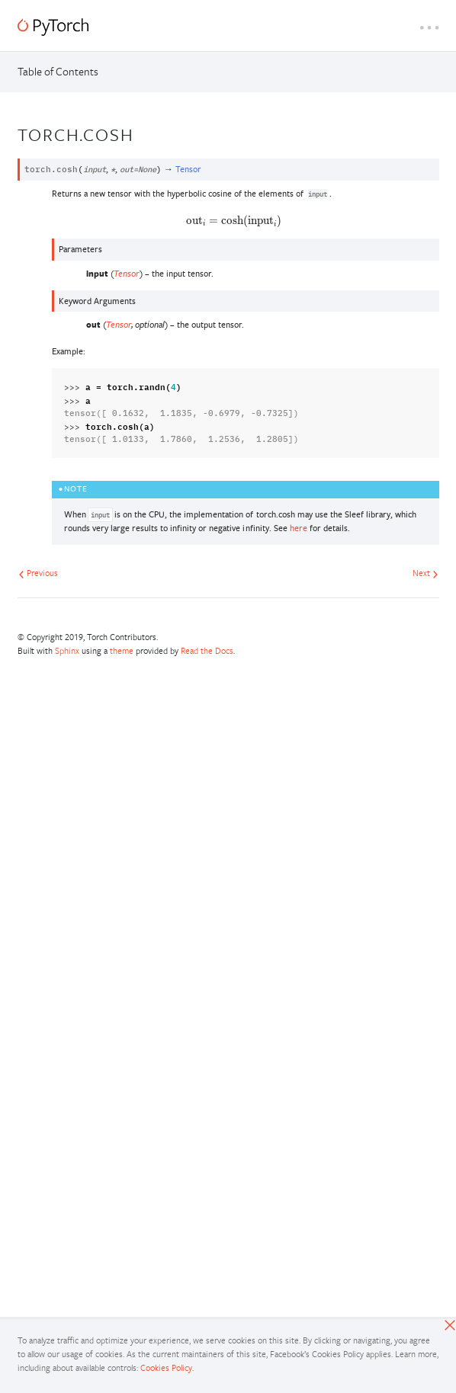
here (298, 527)
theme (121, 650)
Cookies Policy (166, 1367)
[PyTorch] (53, 27)
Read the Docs (207, 650)
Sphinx (67, 650)
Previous (38, 572)
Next (425, 572)
